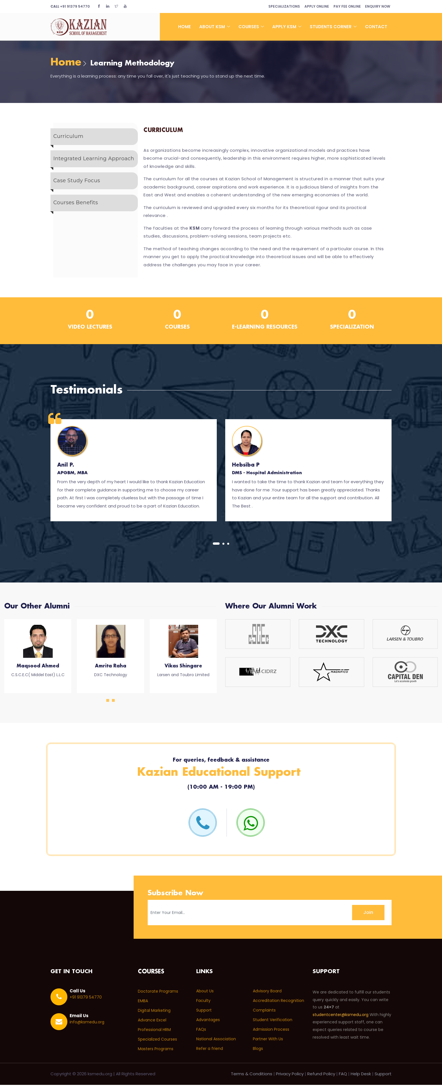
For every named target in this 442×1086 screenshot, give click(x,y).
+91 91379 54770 (70, 6)
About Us (205, 992)
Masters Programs (155, 1050)
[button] (216, 544)
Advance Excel (152, 1021)
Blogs (258, 1050)
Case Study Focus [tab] (76, 184)
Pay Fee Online (344, 6)
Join (368, 913)
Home (184, 27)
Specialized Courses (157, 1040)
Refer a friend (209, 1050)
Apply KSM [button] (284, 27)
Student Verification (272, 1021)
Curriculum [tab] (68, 138)
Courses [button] (249, 27)
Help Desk (361, 1075)
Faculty (203, 1002)
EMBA (143, 1002)
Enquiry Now (376, 6)
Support (204, 1011)
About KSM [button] (212, 27)
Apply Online (312, 6)
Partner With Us (268, 1040)
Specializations (277, 6)
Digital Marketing (154, 1011)
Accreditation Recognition (278, 1002)
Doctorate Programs (158, 992)
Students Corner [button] (331, 27)
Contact (376, 27)
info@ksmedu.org (87, 1023)
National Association (216, 1040)
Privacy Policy (290, 1075)
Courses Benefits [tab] (75, 207)
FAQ (343, 1075)
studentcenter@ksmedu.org (340, 1016)
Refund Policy (321, 1075)
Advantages (208, 1021)
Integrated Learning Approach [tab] (93, 161)
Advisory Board (267, 992)
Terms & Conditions (251, 1075)
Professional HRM (154, 1031)
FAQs (201, 1031)
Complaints (264, 1011)
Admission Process (271, 1031)
